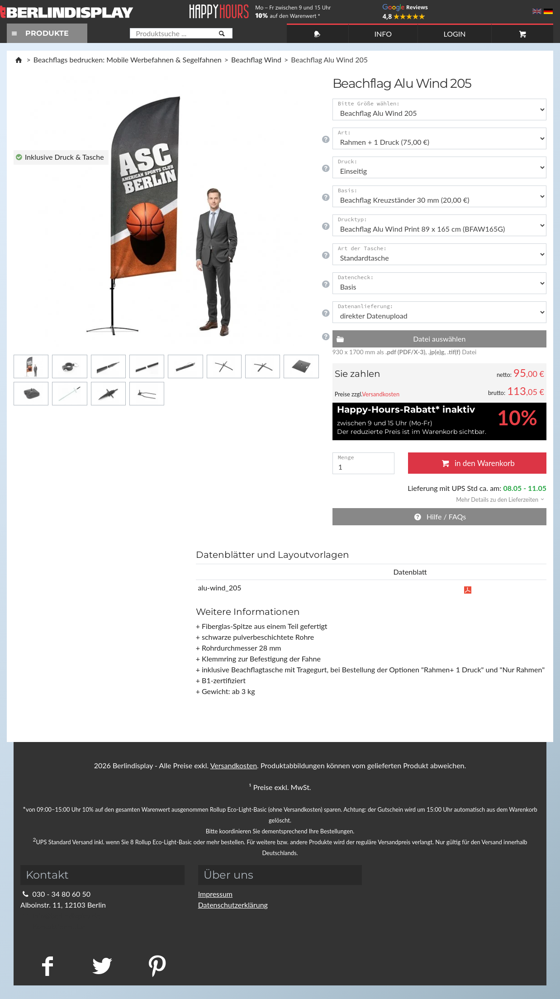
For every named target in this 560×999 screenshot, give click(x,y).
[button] (497, 499)
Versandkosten (380, 394)
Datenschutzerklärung (233, 904)
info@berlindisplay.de (60, 915)
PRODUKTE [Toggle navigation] (39, 33)
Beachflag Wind (256, 59)
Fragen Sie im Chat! (512, 979)
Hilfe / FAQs (439, 516)
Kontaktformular (52, 926)
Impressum (215, 894)
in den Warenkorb (477, 463)
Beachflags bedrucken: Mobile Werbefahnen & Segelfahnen (127, 59)
